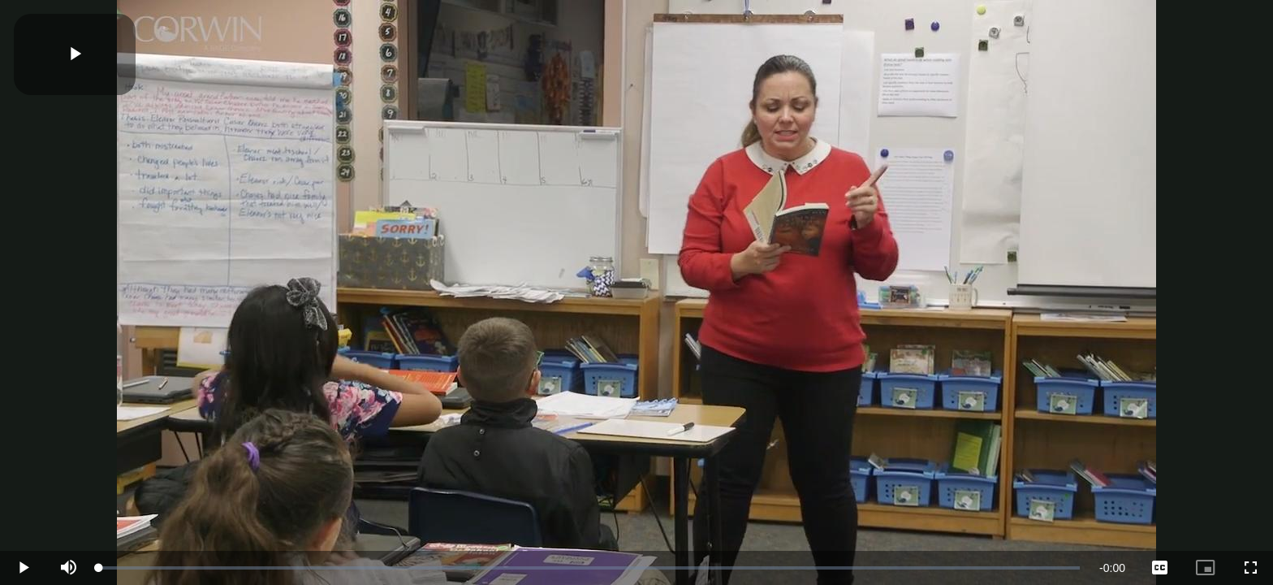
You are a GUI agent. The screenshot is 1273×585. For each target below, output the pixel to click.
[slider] (589, 568)
